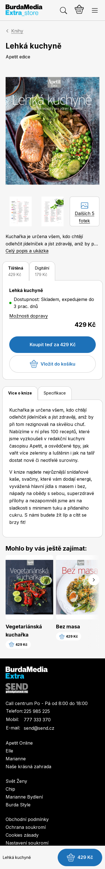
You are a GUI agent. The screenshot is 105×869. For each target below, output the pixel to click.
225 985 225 (37, 711)
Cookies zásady (22, 835)
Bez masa (68, 626)
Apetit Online (19, 743)
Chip (10, 789)
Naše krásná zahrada (28, 766)
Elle (9, 751)
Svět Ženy (16, 781)
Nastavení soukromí (27, 843)
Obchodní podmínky (27, 819)
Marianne (16, 758)
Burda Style (18, 805)
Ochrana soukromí (26, 827)
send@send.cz (39, 728)
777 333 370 (37, 719)
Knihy (17, 31)
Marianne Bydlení (24, 797)
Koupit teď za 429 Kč (53, 344)
